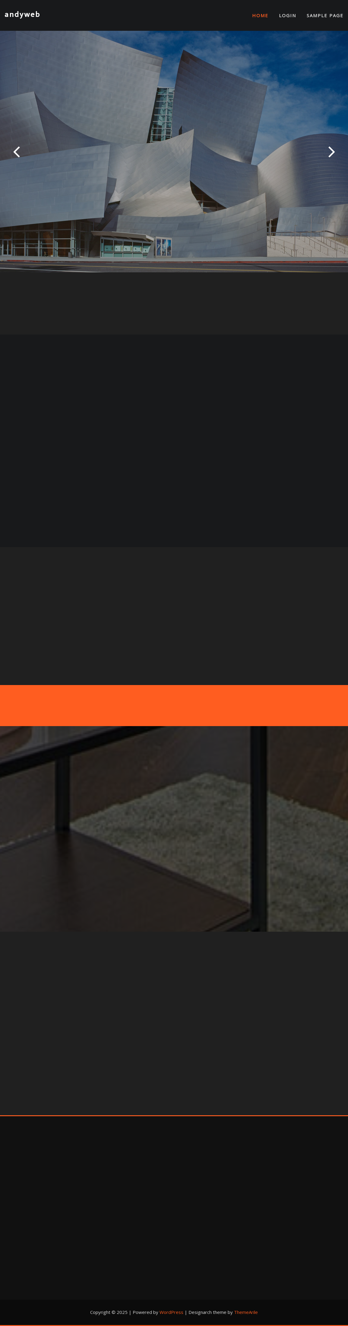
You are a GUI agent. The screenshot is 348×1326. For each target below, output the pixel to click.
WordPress (171, 1312)
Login (287, 15)
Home (260, 15)
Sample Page (325, 15)
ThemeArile (246, 1312)
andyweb (22, 14)
